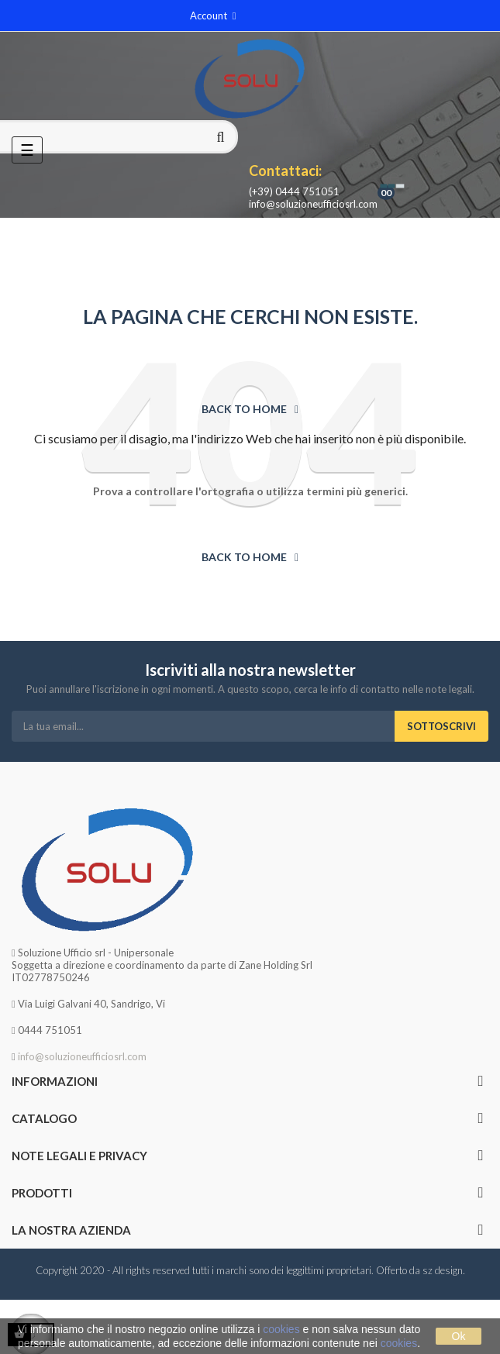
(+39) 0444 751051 (294, 191)
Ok (459, 1336)
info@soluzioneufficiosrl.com (313, 204)
